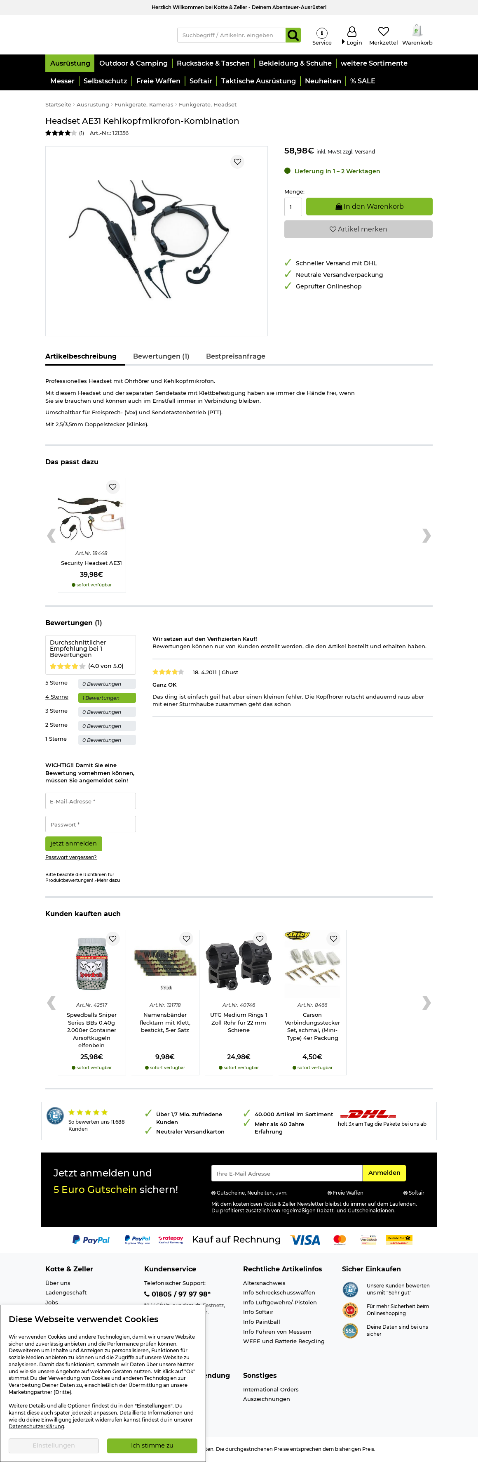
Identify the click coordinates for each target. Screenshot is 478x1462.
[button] (69, 64)
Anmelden (387, 1173)
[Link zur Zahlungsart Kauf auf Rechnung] (236, 1240)
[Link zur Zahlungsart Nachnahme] (399, 1240)
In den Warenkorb (369, 207)
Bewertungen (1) (161, 357)
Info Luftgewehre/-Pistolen (280, 1303)
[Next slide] (426, 537)
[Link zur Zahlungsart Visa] (305, 1240)
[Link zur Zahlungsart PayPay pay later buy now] (137, 1240)
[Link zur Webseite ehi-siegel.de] (350, 1310)
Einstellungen (54, 1445)
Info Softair (258, 1313)
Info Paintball (261, 1323)
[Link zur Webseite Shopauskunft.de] (350, 1290)
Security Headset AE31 (91, 564)
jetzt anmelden (74, 844)
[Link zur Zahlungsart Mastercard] (339, 1240)
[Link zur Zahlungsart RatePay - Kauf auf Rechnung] (170, 1240)
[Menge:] (293, 207)
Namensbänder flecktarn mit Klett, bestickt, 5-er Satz (165, 1024)
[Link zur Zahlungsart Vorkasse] (368, 1240)
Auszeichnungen (266, 1400)
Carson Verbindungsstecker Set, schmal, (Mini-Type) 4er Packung (312, 1027)
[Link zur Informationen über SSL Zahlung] (350, 1331)
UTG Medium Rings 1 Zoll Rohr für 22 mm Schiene (238, 1024)
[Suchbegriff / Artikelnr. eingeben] (231, 35)
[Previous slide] (51, 537)
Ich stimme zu (152, 1445)
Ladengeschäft (66, 1293)
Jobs (51, 1303)
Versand (365, 153)
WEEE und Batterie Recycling (284, 1342)
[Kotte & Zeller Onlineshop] (105, 34)
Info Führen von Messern (277, 1332)
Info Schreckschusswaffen (279, 1293)
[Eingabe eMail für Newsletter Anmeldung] (287, 1174)
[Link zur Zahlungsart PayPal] (91, 1240)
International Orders (271, 1390)
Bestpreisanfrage (235, 357)
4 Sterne (56, 697)
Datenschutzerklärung (36, 1426)
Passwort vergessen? (71, 859)
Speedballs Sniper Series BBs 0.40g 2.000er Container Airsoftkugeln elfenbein (92, 1031)
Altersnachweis (264, 1284)
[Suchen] (293, 35)
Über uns (57, 1284)
